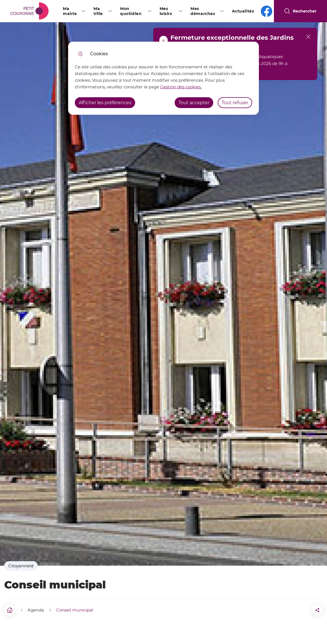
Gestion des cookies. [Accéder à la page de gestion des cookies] (181, 86)
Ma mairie (70, 11)
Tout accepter (194, 102)
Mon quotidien (131, 11)
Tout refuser (235, 102)
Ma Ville (98, 11)
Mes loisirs (166, 11)
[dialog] (163, 78)
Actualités (243, 11)
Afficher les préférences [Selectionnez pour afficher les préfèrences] (105, 102)
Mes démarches (202, 11)
